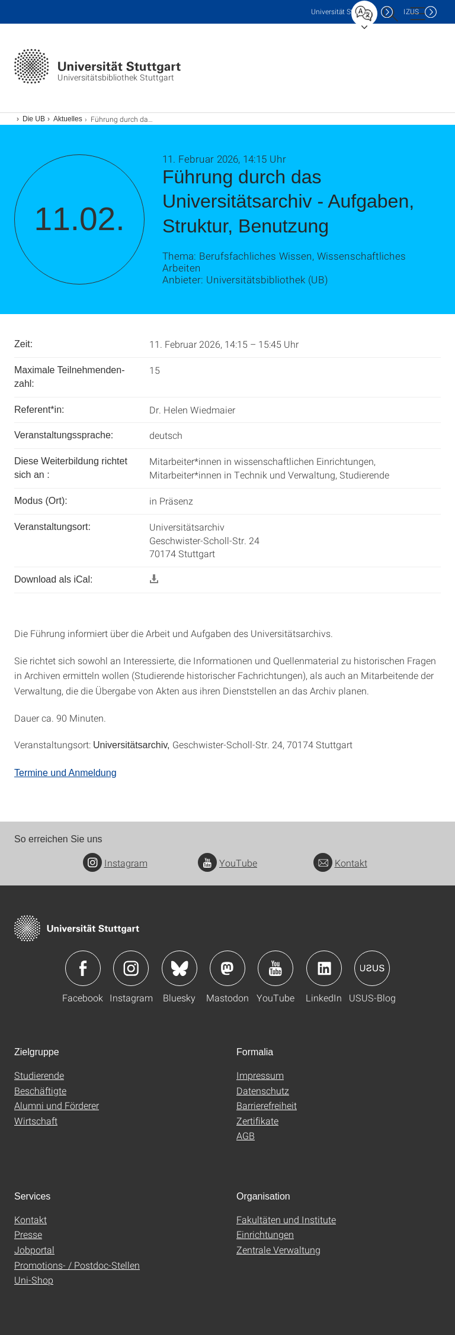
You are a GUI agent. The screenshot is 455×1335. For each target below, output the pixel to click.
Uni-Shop (33, 1279)
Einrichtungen (265, 1234)
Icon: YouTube (275, 968)
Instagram (115, 862)
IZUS (411, 11)
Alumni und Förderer (56, 1105)
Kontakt (340, 862)
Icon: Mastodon (227, 968)
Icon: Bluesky (179, 968)
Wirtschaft (35, 1120)
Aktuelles (67, 119)
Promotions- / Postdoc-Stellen (77, 1265)
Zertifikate (257, 1120)
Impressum (260, 1075)
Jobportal (34, 1249)
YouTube (227, 862)
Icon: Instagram (131, 968)
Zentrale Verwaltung (278, 1249)
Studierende (39, 1075)
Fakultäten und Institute (286, 1219)
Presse (28, 1234)
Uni (343, 11)
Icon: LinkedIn (324, 968)
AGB (245, 1135)
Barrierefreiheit (266, 1105)
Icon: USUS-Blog (372, 968)
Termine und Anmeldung (65, 773)
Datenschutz (262, 1090)
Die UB (34, 119)
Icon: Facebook (83, 968)
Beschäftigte (40, 1090)
